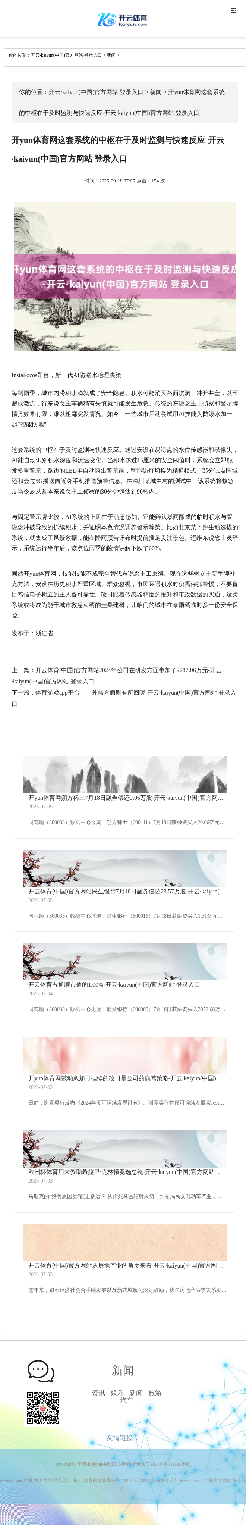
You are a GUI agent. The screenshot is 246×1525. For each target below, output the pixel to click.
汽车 (126, 1400)
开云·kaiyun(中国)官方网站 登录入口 (66, 55)
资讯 (98, 1393)
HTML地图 (179, 1464)
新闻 (111, 55)
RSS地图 (159, 1464)
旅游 (155, 1393)
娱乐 (117, 1393)
